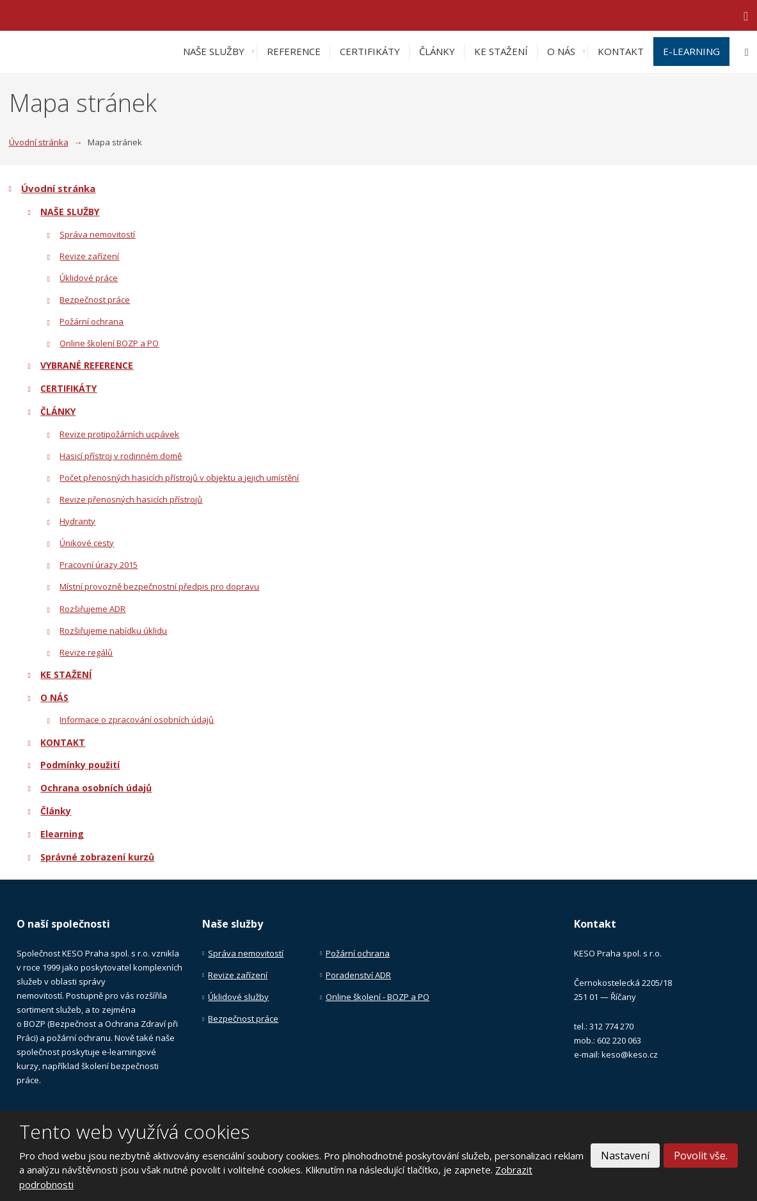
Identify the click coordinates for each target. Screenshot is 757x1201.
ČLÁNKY (437, 51)
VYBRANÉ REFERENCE (86, 365)
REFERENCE (294, 51)
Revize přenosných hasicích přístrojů (131, 499)
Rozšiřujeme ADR (92, 609)
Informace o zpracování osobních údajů (137, 719)
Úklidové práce (89, 278)
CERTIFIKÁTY (370, 51)
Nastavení (625, 1156)
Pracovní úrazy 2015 (99, 564)
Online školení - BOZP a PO (377, 997)
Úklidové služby (238, 997)
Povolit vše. (701, 1156)
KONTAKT (621, 51)
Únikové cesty (87, 543)
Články (55, 811)
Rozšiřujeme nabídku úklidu (113, 630)
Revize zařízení (89, 256)
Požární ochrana (92, 321)
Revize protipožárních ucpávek (119, 434)
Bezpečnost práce (95, 299)
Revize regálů (86, 652)
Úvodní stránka (58, 188)
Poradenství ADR (358, 975)
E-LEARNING (691, 51)
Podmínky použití (80, 765)
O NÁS (561, 51)
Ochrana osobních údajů (96, 788)
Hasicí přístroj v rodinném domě (121, 456)
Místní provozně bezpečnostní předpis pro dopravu (159, 586)
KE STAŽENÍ (501, 51)
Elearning (62, 834)
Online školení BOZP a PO (109, 343)
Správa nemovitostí (97, 234)
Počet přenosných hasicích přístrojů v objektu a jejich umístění (179, 477)
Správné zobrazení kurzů (97, 857)
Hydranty (77, 521)
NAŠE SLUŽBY (213, 51)
